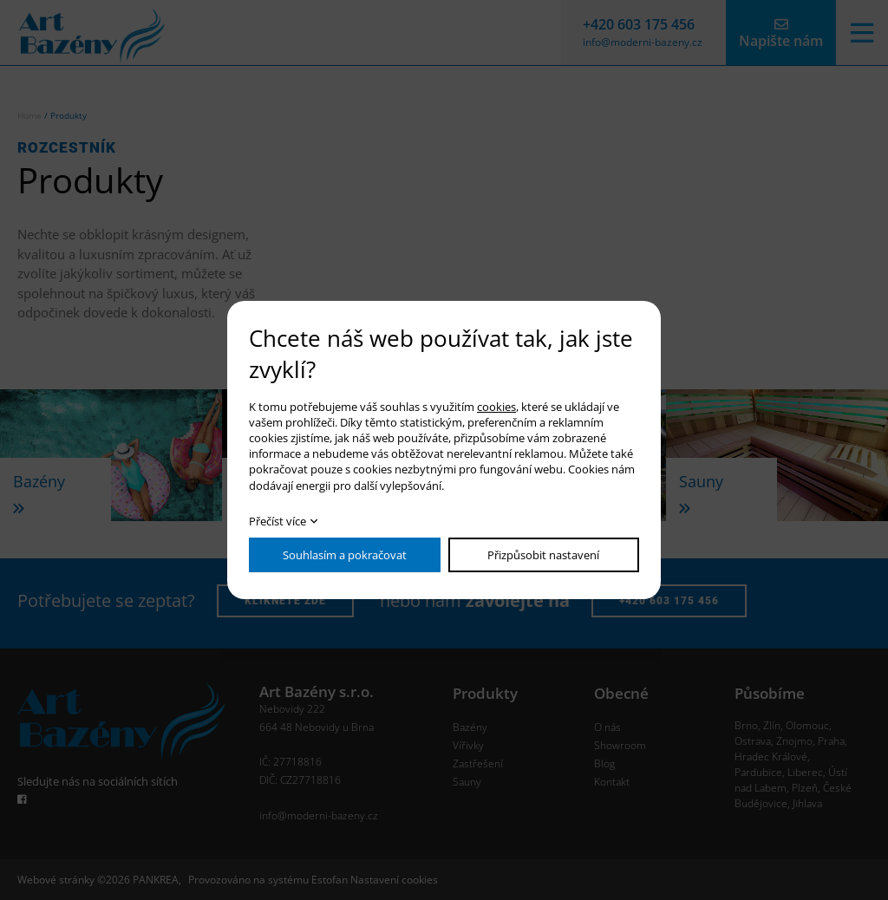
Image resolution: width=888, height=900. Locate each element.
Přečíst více (277, 521)
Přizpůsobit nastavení (543, 555)
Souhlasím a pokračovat (345, 555)
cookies (496, 406)
